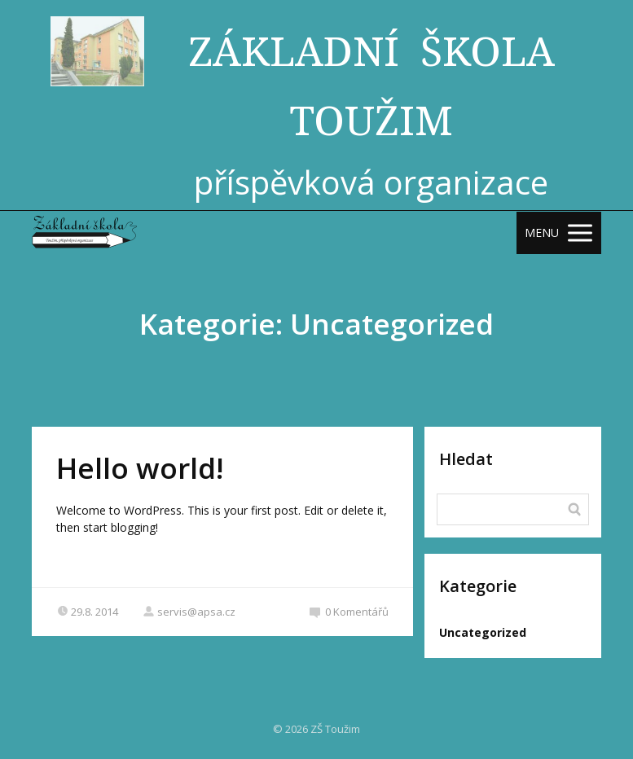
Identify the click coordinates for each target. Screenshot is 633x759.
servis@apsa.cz (189, 611)
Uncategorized (482, 632)
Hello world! (139, 468)
